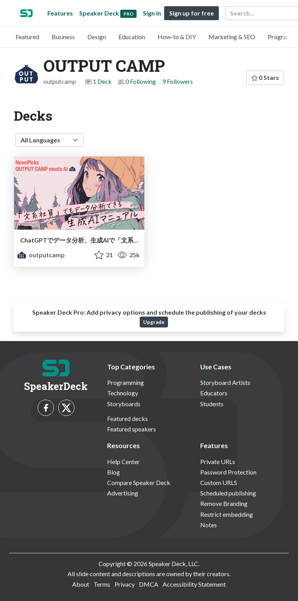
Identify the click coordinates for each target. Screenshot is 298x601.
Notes (208, 524)
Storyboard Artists (225, 382)
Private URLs (217, 461)
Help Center (123, 461)
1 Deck (102, 81)
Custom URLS (218, 482)
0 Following (140, 81)
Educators (213, 393)
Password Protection (228, 472)
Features (60, 13)
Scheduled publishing (228, 493)
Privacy (124, 584)
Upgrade (154, 322)
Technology (122, 393)
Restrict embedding (226, 514)
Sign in (152, 13)
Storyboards (123, 403)
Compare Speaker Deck (138, 482)
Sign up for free (191, 13)
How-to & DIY (177, 36)
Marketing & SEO (231, 36)
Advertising (122, 493)
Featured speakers (131, 429)
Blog (113, 472)
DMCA (148, 584)
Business (63, 36)
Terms (102, 584)
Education (131, 36)
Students (212, 403)
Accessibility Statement (194, 584)
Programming (125, 382)
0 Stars (265, 77)
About (80, 584)
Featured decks (127, 418)
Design (96, 36)
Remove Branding (224, 503)
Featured (27, 36)
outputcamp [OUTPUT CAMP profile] (41, 254)
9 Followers (177, 81)
